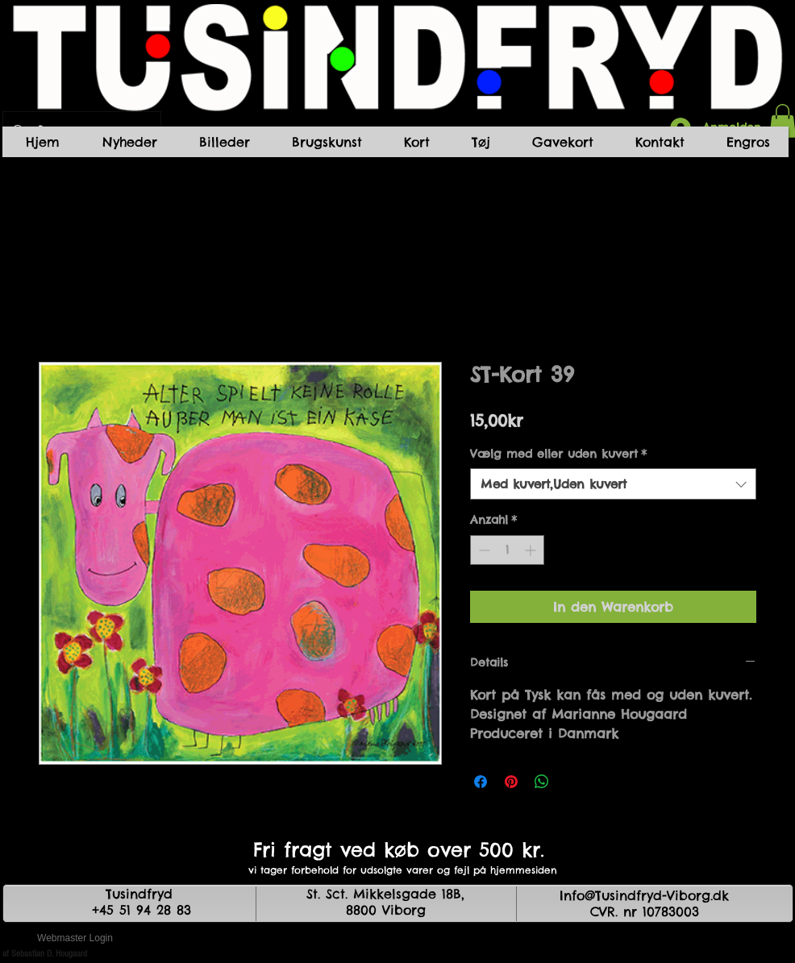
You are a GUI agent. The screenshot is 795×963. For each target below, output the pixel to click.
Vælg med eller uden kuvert (558, 453)
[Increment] (532, 550)
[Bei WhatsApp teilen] (542, 781)
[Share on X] (572, 781)
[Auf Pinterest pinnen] (511, 781)
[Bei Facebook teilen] (480, 781)
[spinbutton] (507, 550)
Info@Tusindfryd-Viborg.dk (644, 895)
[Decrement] (482, 550)
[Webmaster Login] (75, 939)
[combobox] (613, 484)
